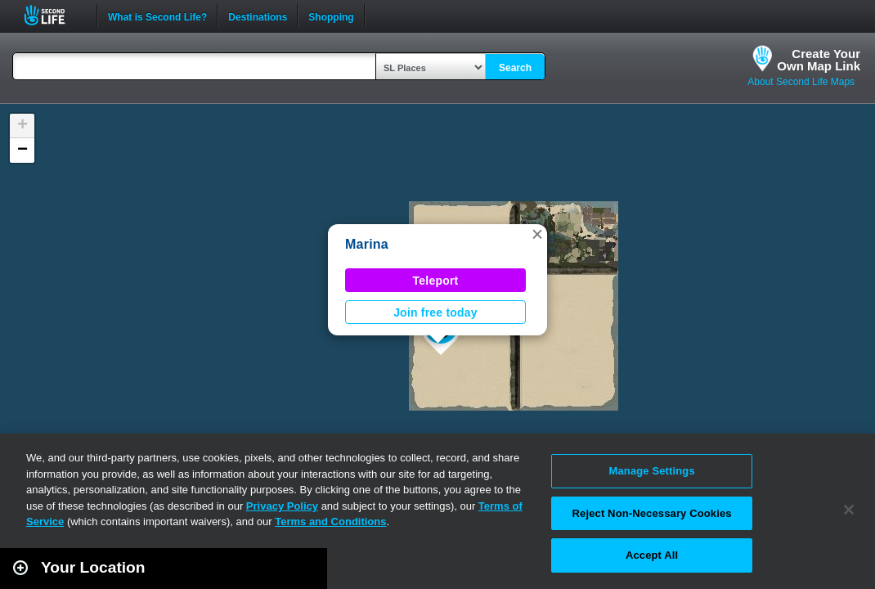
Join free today (435, 312)
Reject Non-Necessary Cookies (652, 513)
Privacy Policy (282, 506)
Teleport (436, 280)
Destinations (257, 15)
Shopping (330, 15)
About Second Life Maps (801, 82)
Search (515, 68)
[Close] (849, 510)
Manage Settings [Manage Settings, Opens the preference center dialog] (652, 471)
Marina (366, 244)
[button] (537, 234)
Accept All (652, 555)
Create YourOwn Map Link (818, 60)
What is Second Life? (157, 15)
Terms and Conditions (330, 521)
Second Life (53, 15)
